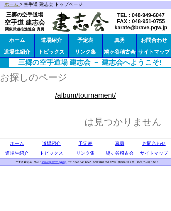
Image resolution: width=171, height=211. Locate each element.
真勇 (119, 40)
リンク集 (85, 52)
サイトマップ (154, 52)
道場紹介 (51, 40)
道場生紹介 (17, 52)
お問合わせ (154, 40)
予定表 (85, 40)
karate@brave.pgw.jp (54, 162)
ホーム (17, 40)
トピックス (51, 52)
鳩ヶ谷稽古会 (120, 52)
